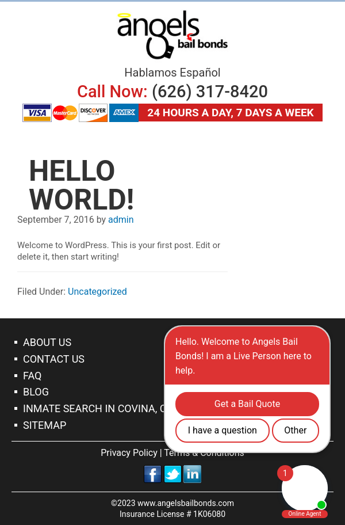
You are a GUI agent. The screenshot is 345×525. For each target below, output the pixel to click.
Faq (32, 376)
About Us (47, 342)
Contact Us (54, 359)
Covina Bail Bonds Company (172, 35)
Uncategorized (97, 291)
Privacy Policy (129, 452)
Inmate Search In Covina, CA (98, 408)
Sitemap (44, 425)
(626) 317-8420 (210, 91)
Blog (36, 392)
